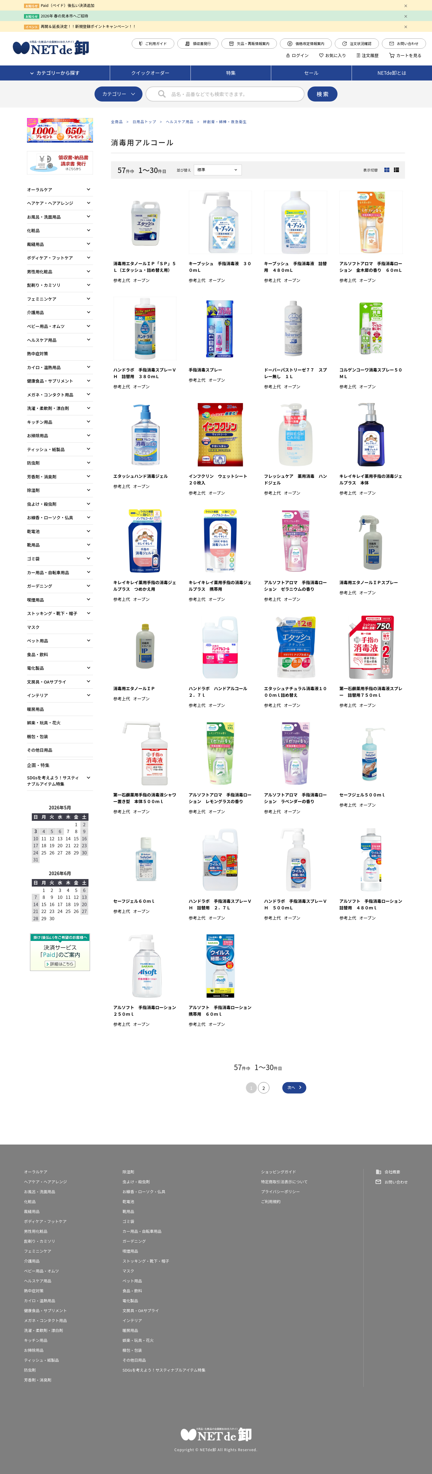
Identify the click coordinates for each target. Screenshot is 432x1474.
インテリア (37, 695)
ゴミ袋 (33, 559)
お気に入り (332, 55)
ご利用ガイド (153, 43)
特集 (231, 72)
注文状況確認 (356, 43)
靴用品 (33, 545)
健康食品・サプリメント (50, 381)
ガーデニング (39, 586)
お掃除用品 (37, 435)
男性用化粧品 (39, 271)
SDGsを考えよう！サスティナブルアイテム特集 (53, 781)
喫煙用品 (35, 600)
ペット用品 (37, 641)
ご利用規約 (270, 1201)
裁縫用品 (35, 244)
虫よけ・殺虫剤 (41, 504)
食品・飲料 (37, 654)
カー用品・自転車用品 (48, 572)
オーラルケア (39, 190)
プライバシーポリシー (280, 1191)
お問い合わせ (403, 43)
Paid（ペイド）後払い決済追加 (67, 5)
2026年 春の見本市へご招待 (64, 16)
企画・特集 (38, 765)
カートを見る (405, 55)
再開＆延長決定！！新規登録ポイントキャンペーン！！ (88, 26)
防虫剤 (33, 463)
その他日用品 (39, 750)
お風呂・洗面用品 (44, 217)
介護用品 (35, 312)
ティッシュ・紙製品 (45, 449)
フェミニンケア (41, 299)
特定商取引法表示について (284, 1181)
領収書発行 (198, 43)
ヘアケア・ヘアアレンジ (50, 203)
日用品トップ (144, 121)
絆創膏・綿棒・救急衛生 (225, 121)
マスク (33, 627)
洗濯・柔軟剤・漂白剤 (48, 408)
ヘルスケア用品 (180, 121)
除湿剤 (33, 490)
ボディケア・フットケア (50, 258)
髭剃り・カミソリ (44, 285)
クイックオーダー (150, 72)
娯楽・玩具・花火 (44, 723)
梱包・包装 (37, 736)
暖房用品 (35, 709)
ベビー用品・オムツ (46, 326)
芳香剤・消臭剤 (41, 477)
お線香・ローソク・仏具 (50, 517)
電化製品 (35, 668)
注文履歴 (368, 55)
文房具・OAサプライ (46, 682)
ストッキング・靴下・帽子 (52, 613)
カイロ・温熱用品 (44, 367)
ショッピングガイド (278, 1172)
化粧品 (33, 230)
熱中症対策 (37, 353)
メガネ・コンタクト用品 (50, 395)
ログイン (297, 55)
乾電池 (33, 531)
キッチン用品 (39, 422)
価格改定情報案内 (305, 43)
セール (311, 72)
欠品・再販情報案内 (249, 43)
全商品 (117, 121)
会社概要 (392, 1172)
